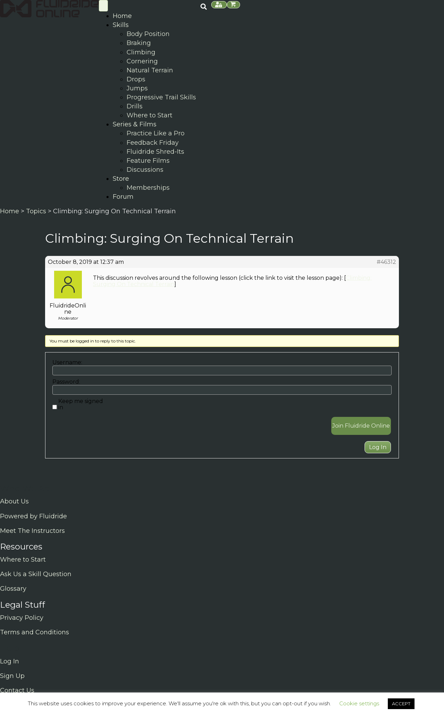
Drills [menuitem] (135, 106)
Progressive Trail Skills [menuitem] (161, 97)
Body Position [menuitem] (148, 34)
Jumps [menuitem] (137, 88)
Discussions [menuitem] (145, 169)
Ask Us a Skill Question (35, 574)
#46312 (386, 262)
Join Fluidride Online (361, 425)
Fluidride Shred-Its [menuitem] (155, 151)
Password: (66, 382)
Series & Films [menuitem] (134, 124)
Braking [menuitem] (139, 43)
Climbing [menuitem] (141, 52)
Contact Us (17, 690)
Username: (67, 362)
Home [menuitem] (122, 16)
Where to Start (23, 559)
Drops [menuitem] (136, 79)
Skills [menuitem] (121, 25)
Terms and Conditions (34, 632)
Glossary (13, 588)
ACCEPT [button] (401, 703)
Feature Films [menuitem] (148, 160)
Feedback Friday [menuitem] (153, 142)
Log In (377, 447)
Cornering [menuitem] (142, 61)
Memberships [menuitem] (148, 187)
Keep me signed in (80, 404)
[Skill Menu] (103, 5)
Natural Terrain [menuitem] (150, 70)
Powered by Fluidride (33, 516)
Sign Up (12, 676)
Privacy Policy (21, 618)
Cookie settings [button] (359, 703)
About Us (14, 501)
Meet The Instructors (32, 531)
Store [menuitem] (121, 178)
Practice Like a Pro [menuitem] (156, 133)
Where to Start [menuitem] (149, 115)
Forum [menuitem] (123, 196)
